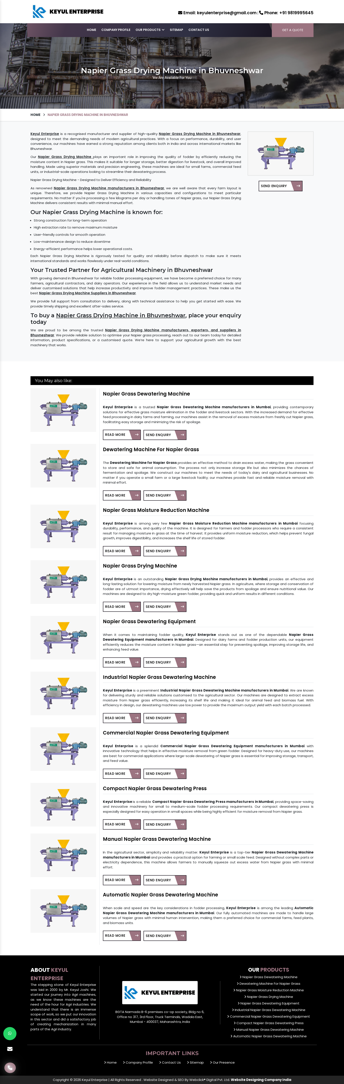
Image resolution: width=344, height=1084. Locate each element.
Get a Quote (292, 30)
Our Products (150, 30)
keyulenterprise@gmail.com (217, 13)
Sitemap (176, 30)
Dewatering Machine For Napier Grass (151, 449)
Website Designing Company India (261, 1079)
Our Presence (222, 1062)
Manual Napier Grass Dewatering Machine (157, 839)
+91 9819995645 (286, 13)
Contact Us (198, 30)
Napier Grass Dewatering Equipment (149, 621)
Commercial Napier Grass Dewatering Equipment (166, 732)
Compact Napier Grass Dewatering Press (155, 788)
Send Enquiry (280, 185)
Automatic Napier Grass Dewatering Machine (160, 894)
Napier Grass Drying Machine (140, 565)
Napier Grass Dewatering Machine (146, 393)
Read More (122, 434)
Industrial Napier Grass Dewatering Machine (159, 677)
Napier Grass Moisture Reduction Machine (156, 510)
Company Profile (115, 30)
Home (91, 30)
